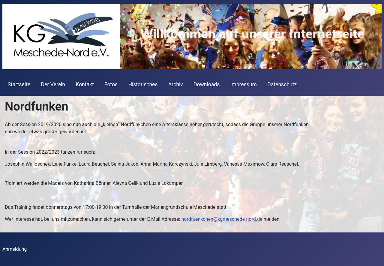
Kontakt (85, 84)
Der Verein (53, 84)
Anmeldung (14, 249)
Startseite (19, 84)
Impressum (243, 84)
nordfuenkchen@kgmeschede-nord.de (221, 219)
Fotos (111, 84)
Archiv (175, 84)
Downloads (207, 84)
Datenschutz (282, 84)
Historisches (143, 84)
